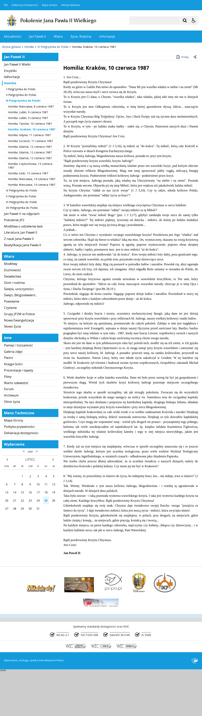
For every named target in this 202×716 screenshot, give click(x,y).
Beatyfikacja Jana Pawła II (22, 290)
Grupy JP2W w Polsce (19, 359)
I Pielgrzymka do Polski (20, 134)
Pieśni (8, 402)
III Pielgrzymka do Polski (23, 145)
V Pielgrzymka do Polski (21, 241)
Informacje (107, 36)
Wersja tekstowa (70, 5)
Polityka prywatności (19, 471)
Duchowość (12, 315)
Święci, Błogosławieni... (20, 340)
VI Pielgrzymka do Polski (21, 247)
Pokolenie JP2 (14, 265)
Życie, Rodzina (80, 36)
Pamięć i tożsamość (18, 390)
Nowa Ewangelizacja (19, 365)
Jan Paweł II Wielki (17, 109)
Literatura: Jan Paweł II (20, 277)
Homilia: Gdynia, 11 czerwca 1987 (29, 180)
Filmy (7, 421)
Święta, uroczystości (19, 334)
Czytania (10, 352)
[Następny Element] (29, 80)
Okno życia (12, 446)
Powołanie (11, 346)
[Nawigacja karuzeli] (24, 80)
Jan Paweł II (37, 36)
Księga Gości (13, 409)
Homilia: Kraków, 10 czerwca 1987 (31, 174)
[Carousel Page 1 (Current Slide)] (38, 80)
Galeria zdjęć (13, 396)
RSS (6, 5)
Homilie (10, 128)
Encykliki (10, 115)
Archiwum (11, 440)
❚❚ (8, 79)
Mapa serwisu (49, 5)
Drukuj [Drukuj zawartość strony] (182, 101)
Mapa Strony (13, 465)
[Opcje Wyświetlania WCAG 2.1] (193, 20)
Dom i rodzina (14, 327)
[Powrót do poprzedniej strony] (195, 102)
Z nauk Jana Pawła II (19, 283)
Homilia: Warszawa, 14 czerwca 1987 (31, 224)
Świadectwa (12, 321)
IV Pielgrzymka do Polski (21, 235)
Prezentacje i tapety (18, 415)
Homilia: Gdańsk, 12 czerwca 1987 (30, 191)
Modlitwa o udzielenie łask (23, 271)
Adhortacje (12, 122)
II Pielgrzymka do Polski (21, 140)
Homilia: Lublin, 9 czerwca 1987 (28, 157)
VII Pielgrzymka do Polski (22, 252)
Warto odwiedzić (16, 427)
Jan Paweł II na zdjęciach (21, 258)
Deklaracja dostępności (25, 5)
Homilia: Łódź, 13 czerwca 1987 (28, 218)
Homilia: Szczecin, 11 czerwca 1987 (30, 186)
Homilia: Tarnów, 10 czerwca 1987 (30, 168)
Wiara (58, 36)
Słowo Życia (12, 371)
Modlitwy (10, 308)
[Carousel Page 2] (42, 80)
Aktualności (12, 36)
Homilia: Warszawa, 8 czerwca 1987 (31, 151)
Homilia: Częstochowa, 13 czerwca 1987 (30, 210)
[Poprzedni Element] (19, 80)
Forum (9, 434)
